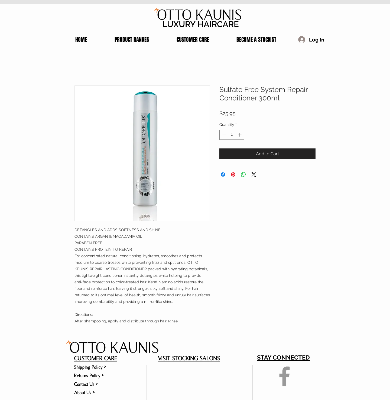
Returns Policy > (89, 376)
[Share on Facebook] (223, 174)
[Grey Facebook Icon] (284, 376)
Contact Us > (86, 384)
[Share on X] (254, 174)
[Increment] (240, 134)
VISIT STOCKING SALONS (189, 358)
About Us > (84, 393)
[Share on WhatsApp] (243, 174)
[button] (122, 39)
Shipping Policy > (90, 367)
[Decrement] (223, 134)
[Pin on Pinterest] (233, 174)
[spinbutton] (232, 134)
